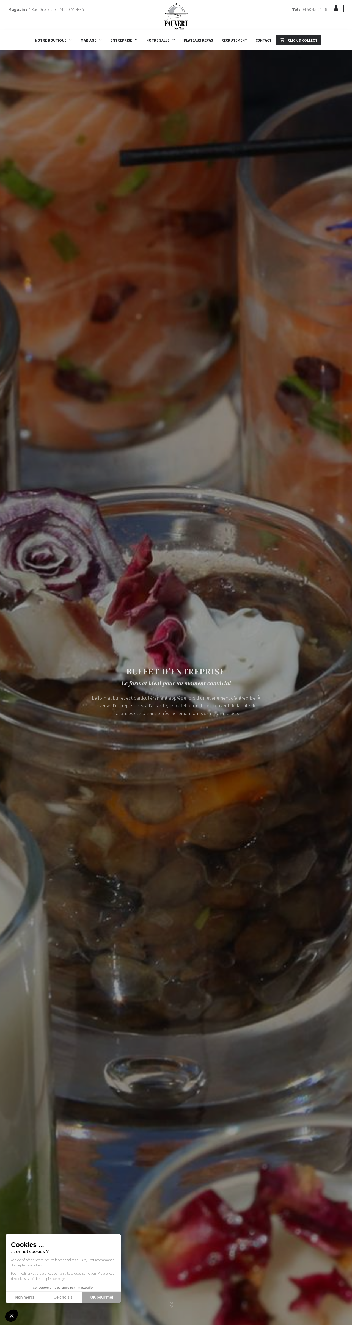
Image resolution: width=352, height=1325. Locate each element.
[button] (11, 1315)
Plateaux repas (198, 40)
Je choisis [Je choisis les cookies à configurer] (63, 1297)
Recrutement (234, 40)
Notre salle (157, 40)
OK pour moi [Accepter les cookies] (101, 1297)
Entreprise (121, 40)
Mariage (88, 40)
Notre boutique (50, 40)
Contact (263, 40)
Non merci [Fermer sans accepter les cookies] (24, 1297)
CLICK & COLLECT (298, 40)
